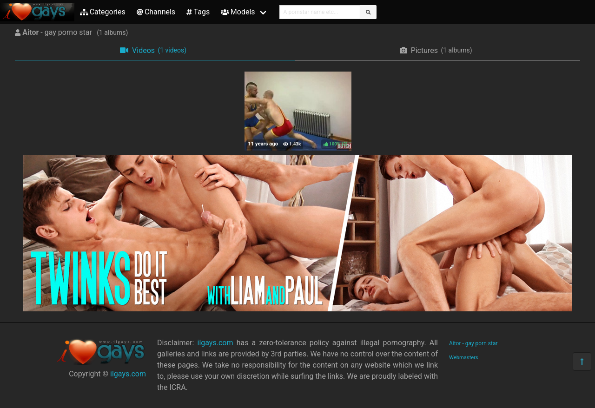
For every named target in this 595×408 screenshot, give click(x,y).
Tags (198, 11)
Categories (103, 11)
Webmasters (463, 358)
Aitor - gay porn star (473, 343)
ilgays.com (128, 373)
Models (238, 11)
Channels (156, 11)
